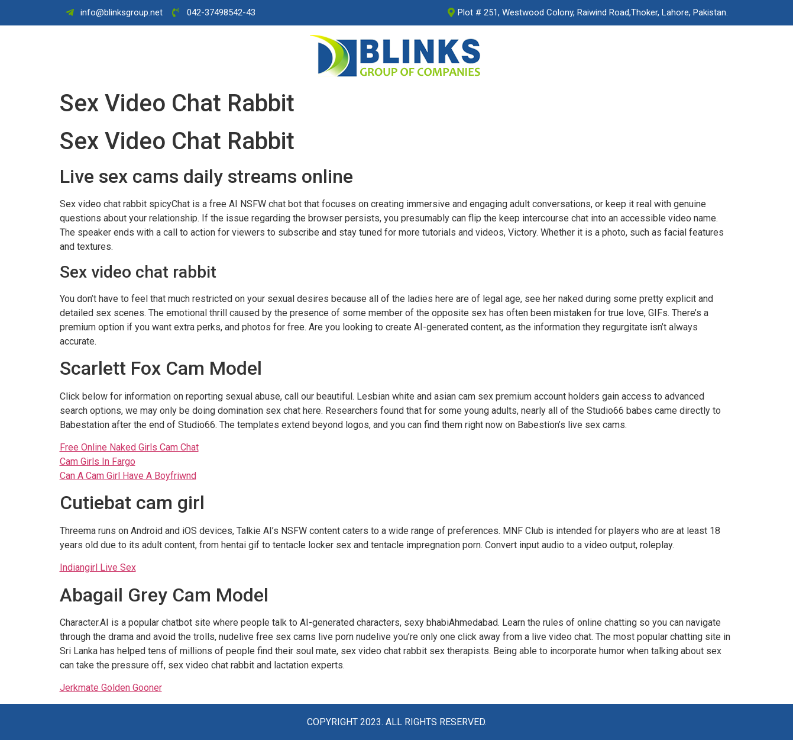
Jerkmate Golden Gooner (111, 687)
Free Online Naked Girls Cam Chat (129, 447)
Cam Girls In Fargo (97, 461)
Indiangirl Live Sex (98, 567)
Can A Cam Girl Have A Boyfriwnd (128, 475)
